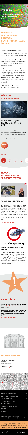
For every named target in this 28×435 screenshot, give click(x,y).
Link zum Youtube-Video (8, 222)
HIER (19, 423)
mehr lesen (4, 136)
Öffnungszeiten (10, 425)
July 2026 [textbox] (3, 154)
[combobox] (6, 154)
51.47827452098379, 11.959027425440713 (12, 368)
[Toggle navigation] (26, 2)
